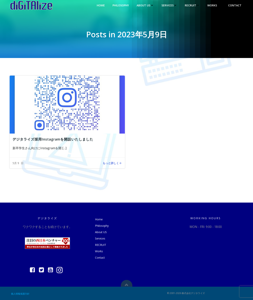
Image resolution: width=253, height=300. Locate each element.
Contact (234, 5)
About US (145, 5)
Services (169, 5)
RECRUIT (192, 5)
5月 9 (16, 163)
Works (213, 5)
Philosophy (121, 5)
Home (101, 5)
